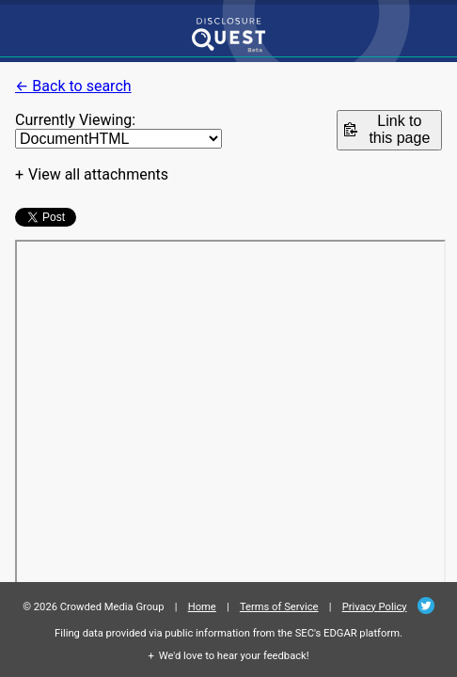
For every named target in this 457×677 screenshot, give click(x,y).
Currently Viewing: (75, 120)
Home (202, 607)
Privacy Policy (374, 607)
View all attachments (98, 174)
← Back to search (73, 86)
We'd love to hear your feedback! (234, 656)
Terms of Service (279, 607)
